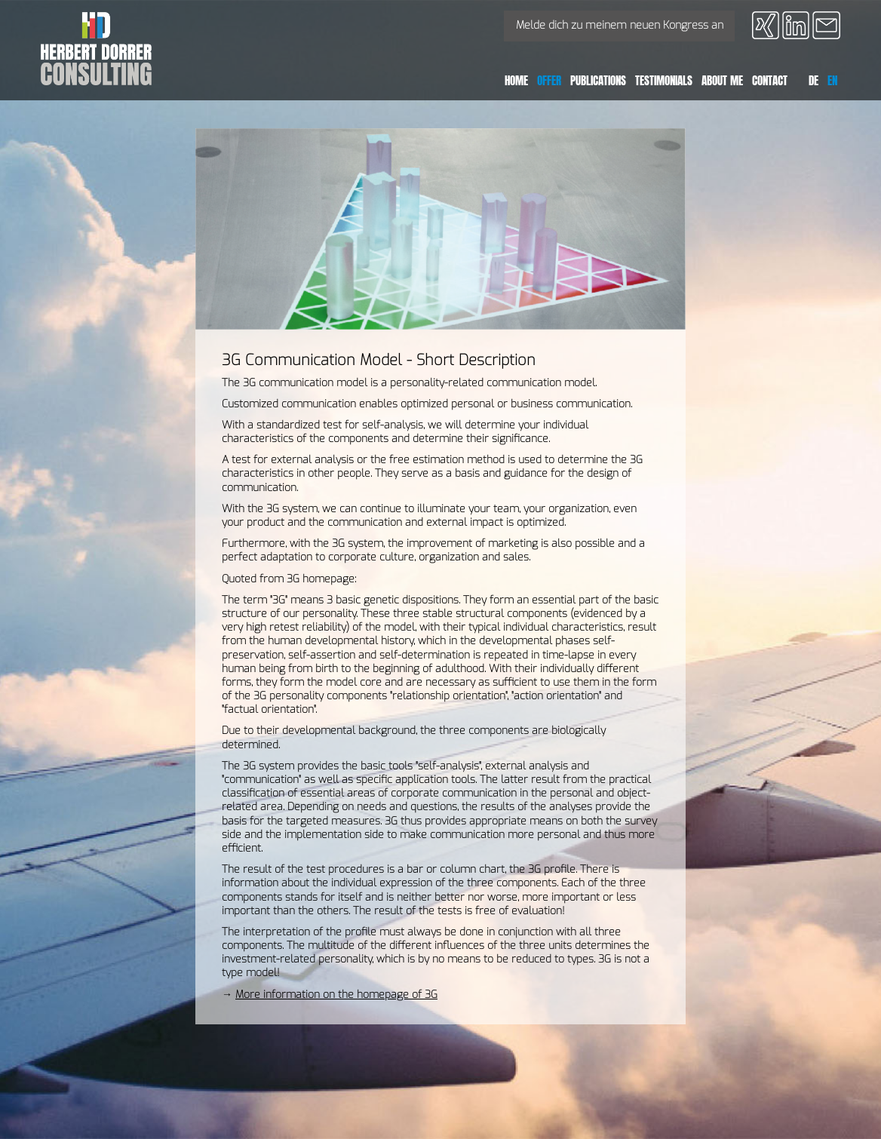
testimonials (663, 80)
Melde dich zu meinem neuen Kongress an (619, 25)
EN (832, 80)
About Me (722, 80)
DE (813, 80)
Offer (549, 80)
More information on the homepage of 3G (336, 994)
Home (516, 80)
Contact (769, 80)
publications (598, 80)
